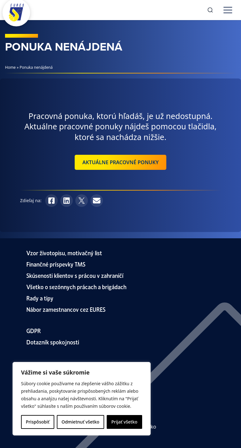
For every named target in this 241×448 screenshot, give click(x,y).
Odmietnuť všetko (80, 422)
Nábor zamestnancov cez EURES (65, 309)
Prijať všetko (124, 422)
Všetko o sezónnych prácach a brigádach (76, 286)
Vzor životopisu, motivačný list (64, 252)
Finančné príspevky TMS (55, 264)
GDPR (33, 330)
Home (10, 67)
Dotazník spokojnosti (52, 342)
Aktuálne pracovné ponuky (120, 162)
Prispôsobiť (37, 422)
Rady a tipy (39, 298)
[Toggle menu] (228, 10)
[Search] (210, 10)
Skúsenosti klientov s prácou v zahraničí (75, 275)
